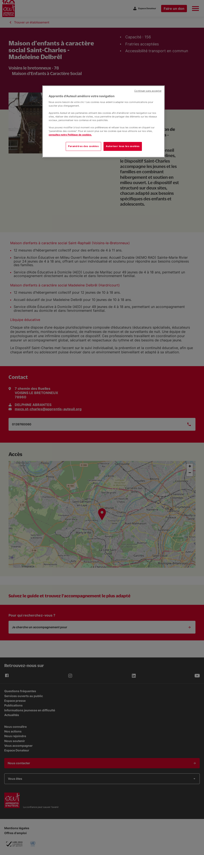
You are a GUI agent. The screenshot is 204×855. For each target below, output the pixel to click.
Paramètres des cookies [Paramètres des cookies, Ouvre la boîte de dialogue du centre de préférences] (83, 146)
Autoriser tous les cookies (123, 146)
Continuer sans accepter (147, 91)
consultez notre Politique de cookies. (70, 134)
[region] (103, 121)
